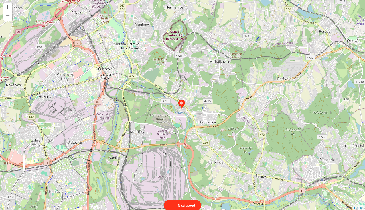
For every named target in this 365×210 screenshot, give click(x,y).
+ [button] (8, 7)
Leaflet (359, 202)
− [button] (8, 16)
